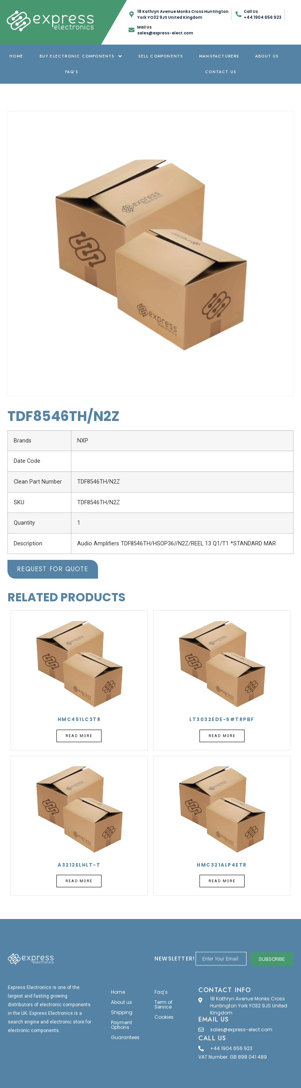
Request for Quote (52, 569)
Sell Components (160, 56)
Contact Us (220, 72)
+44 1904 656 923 (231, 1048)
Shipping (121, 1012)
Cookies (164, 1017)
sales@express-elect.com (241, 1029)
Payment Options (121, 1024)
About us (267, 56)
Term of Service (163, 1004)
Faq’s (71, 72)
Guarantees (125, 1037)
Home (16, 56)
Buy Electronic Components (81, 56)
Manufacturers (219, 56)
